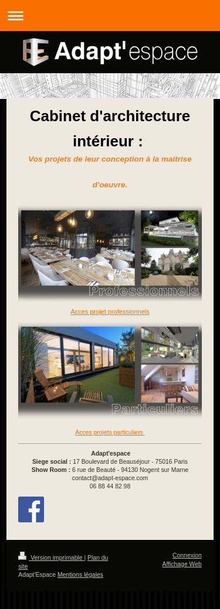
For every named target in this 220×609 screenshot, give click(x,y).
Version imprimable (51, 558)
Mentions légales (80, 575)
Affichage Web (182, 564)
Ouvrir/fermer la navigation (110, 15)
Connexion (187, 555)
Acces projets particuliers (109, 432)
